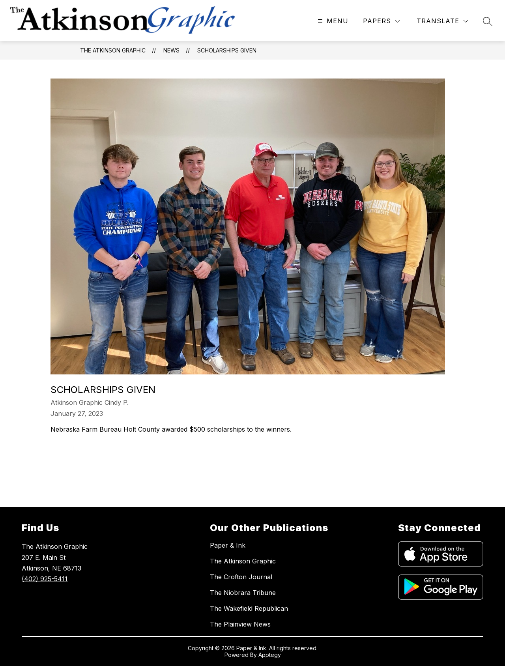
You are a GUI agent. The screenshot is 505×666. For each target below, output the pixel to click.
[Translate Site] (442, 21)
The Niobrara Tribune (243, 593)
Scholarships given (226, 50)
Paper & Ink (227, 545)
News (171, 50)
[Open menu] (332, 21)
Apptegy (269, 654)
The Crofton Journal (241, 577)
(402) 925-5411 (44, 579)
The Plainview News (240, 624)
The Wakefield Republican (249, 608)
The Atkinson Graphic (113, 50)
